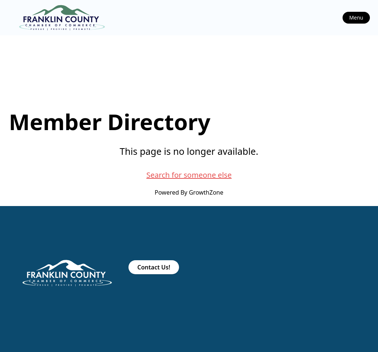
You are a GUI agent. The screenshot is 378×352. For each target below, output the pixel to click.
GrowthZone (206, 192)
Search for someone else (189, 175)
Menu (356, 17)
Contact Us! (153, 267)
